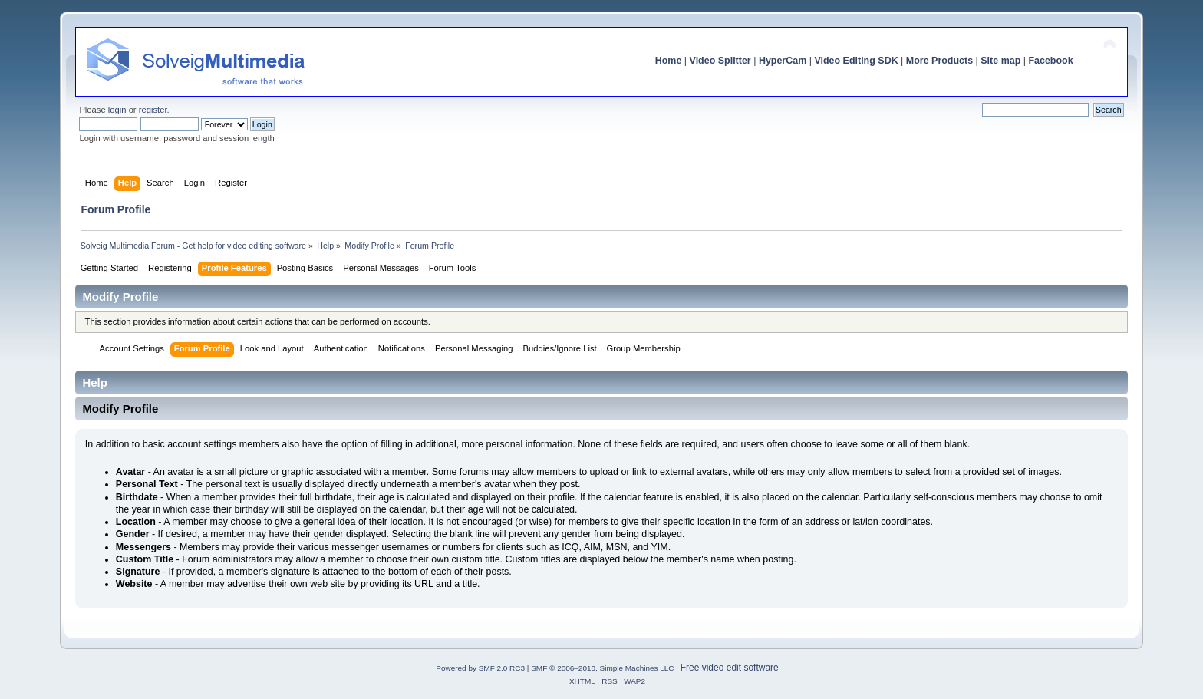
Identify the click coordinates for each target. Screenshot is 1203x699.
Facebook (1050, 60)
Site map (1000, 60)
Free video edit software (730, 667)
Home (668, 60)
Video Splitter (720, 60)
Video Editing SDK (856, 60)
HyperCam (782, 60)
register (153, 109)
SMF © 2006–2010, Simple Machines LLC (602, 668)
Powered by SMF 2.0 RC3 (480, 668)
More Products (939, 60)
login (117, 109)
